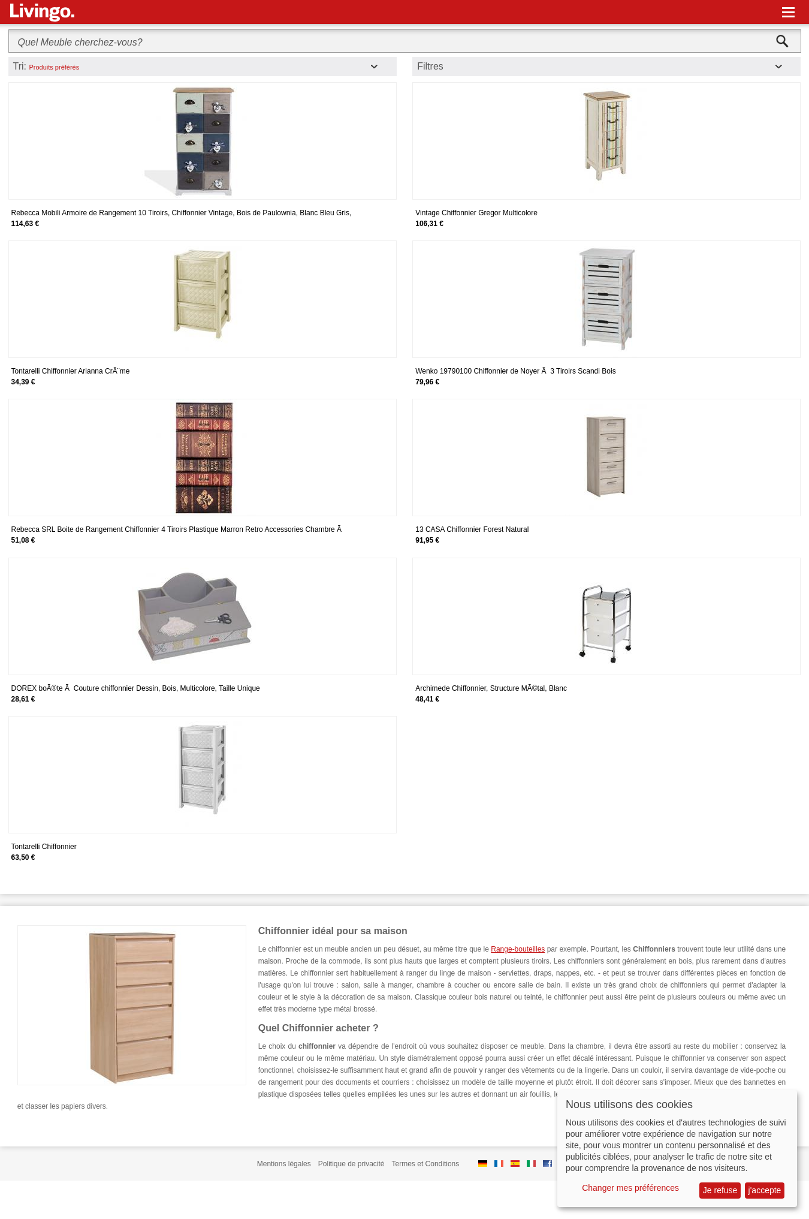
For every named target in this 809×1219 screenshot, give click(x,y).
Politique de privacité (351, 1164)
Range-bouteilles (518, 949)
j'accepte (764, 1190)
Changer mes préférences (630, 1188)
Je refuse (720, 1190)
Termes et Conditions (426, 1164)
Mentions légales (284, 1164)
